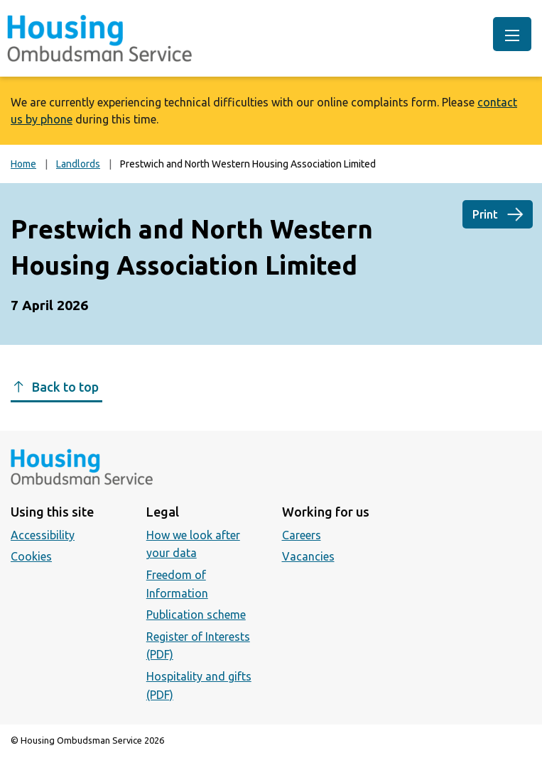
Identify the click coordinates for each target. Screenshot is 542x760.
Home (23, 164)
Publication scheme (196, 614)
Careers (301, 535)
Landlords (78, 164)
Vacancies (308, 556)
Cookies (31, 556)
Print (485, 214)
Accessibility (43, 535)
